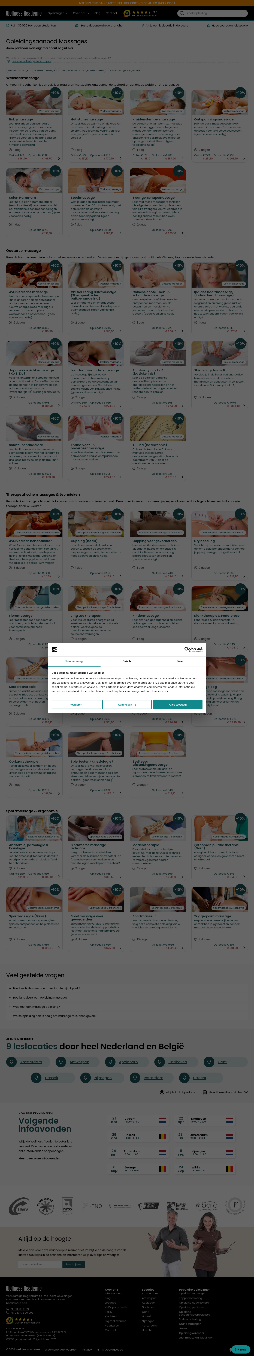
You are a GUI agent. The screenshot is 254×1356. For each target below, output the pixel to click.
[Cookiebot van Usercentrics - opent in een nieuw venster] (187, 649)
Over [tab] (180, 661)
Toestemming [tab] (74, 661)
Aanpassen (127, 704)
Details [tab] (127, 661)
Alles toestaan (178, 704)
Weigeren (76, 704)
